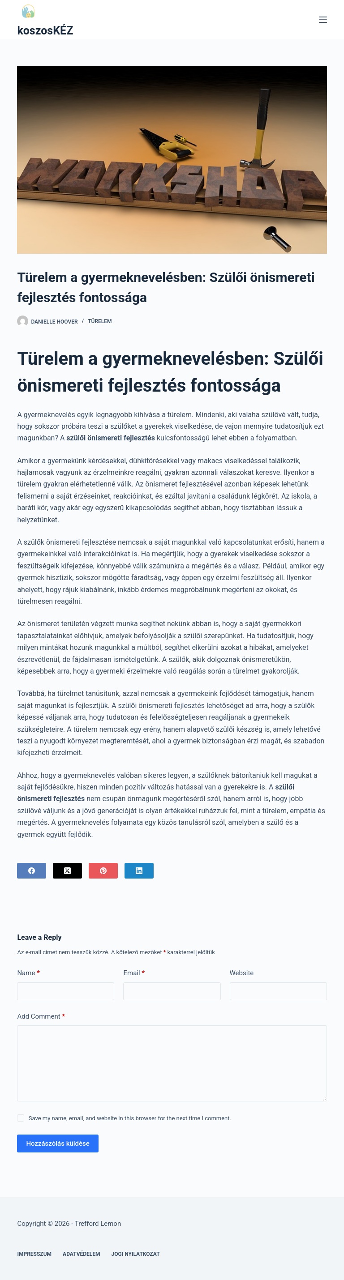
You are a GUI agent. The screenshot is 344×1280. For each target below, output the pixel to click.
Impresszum (34, 1254)
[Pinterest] (103, 871)
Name (28, 973)
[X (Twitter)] (67, 871)
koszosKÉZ (45, 30)
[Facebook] (31, 871)
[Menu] (323, 20)
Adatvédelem (81, 1254)
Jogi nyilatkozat (136, 1254)
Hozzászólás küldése (57, 1143)
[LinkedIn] (139, 871)
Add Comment (41, 1016)
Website (242, 973)
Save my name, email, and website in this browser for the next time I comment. (130, 1118)
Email (134, 973)
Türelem (100, 321)
